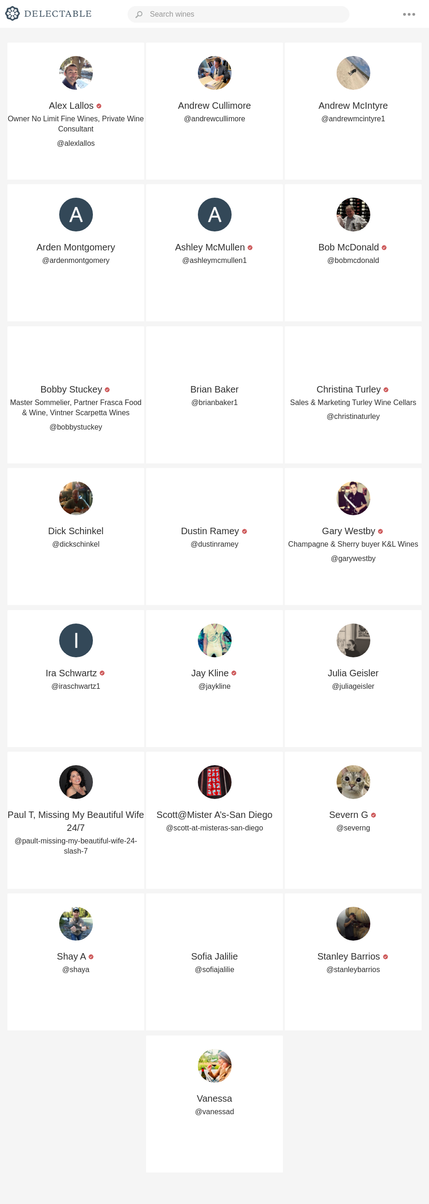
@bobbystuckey (75, 427)
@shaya (76, 969)
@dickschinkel (76, 544)
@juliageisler (353, 686)
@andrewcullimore (214, 119)
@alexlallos (76, 143)
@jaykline (214, 686)
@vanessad (214, 1112)
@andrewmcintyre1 (353, 119)
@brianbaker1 (214, 402)
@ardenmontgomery (76, 260)
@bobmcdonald (353, 260)
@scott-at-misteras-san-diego (214, 828)
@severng (353, 828)
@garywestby (353, 558)
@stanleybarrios (353, 969)
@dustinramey (214, 544)
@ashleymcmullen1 (214, 260)
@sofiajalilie (214, 969)
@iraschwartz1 (75, 686)
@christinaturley (353, 416)
